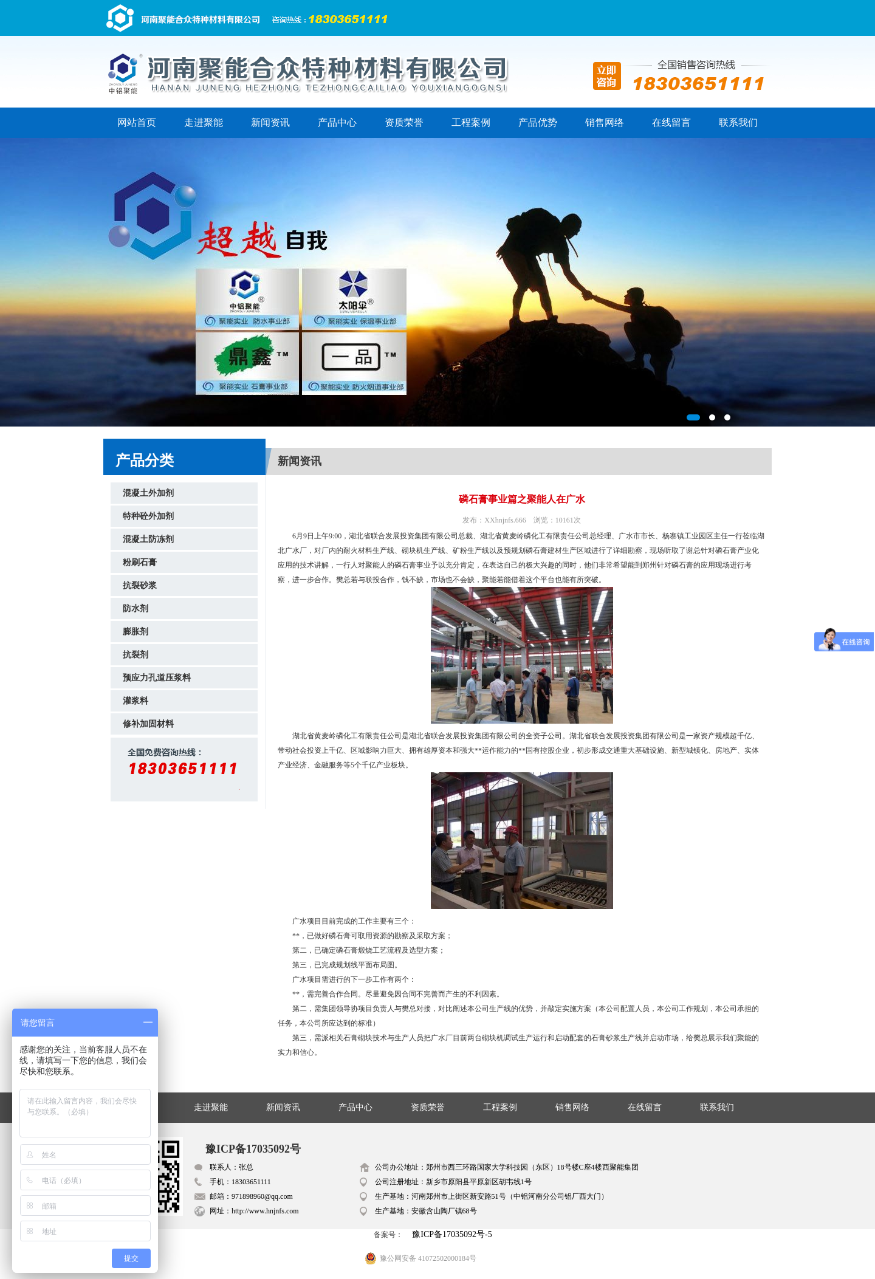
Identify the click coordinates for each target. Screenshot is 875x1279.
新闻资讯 (270, 122)
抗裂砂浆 (140, 585)
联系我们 (738, 122)
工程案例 (470, 122)
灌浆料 (135, 700)
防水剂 (135, 608)
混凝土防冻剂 (148, 539)
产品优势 (537, 122)
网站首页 (136, 122)
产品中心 (337, 122)
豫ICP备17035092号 (253, 1149)
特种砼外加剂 (148, 516)
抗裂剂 (135, 654)
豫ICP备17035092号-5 (452, 1234)
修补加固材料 (148, 724)
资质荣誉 (404, 122)
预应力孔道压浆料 (157, 677)
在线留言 (671, 122)
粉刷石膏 (140, 562)
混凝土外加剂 (148, 493)
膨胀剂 (135, 631)
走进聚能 (203, 122)
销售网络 (604, 122)
